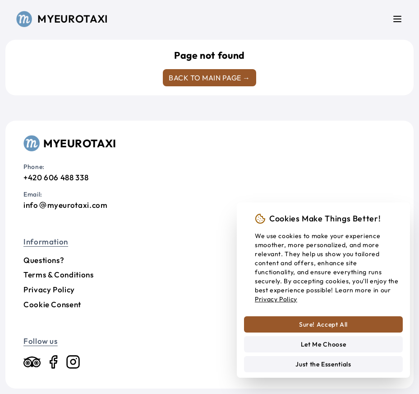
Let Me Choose (323, 344)
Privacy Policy (49, 289)
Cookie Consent (52, 304)
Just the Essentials (323, 364)
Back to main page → (209, 77)
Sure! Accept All (323, 324)
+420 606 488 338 (55, 177)
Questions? (43, 260)
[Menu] (397, 19)
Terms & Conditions (58, 274)
